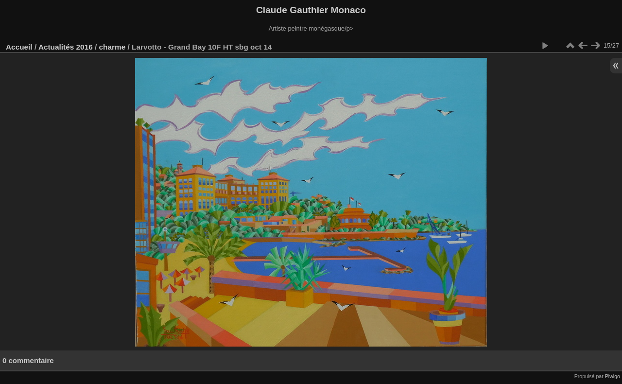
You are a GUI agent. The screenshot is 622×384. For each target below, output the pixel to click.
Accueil (19, 47)
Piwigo (612, 376)
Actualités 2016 (65, 47)
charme (112, 47)
